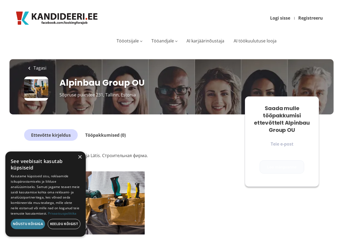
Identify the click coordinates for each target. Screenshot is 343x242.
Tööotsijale (128, 41)
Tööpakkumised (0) (105, 135)
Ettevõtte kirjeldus (51, 135)
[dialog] (45, 194)
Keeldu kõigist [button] (64, 224)
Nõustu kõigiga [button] (28, 224)
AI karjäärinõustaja (205, 41)
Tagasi (39, 68)
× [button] (80, 157)
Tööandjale (162, 41)
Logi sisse (280, 18)
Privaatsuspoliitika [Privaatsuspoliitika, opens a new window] (62, 213)
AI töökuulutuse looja (255, 41)
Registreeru (310, 18)
